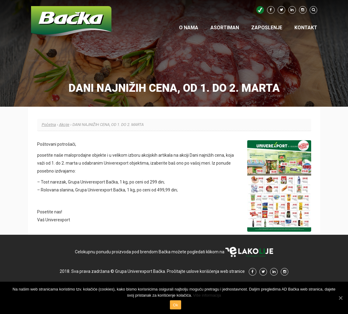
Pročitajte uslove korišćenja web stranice (206, 271)
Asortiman (224, 27)
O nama (188, 27)
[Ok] (340, 298)
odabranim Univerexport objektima (115, 163)
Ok (175, 305)
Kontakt (305, 27)
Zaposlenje (266, 27)
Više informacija (207, 295)
